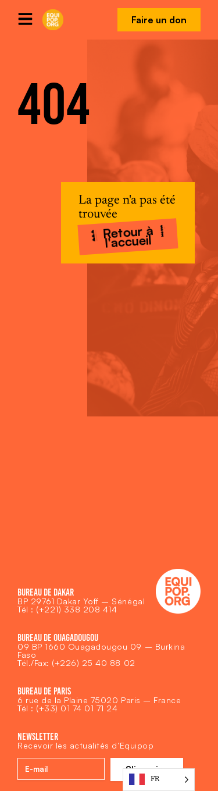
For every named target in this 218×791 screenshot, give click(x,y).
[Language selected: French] (159, 779)
